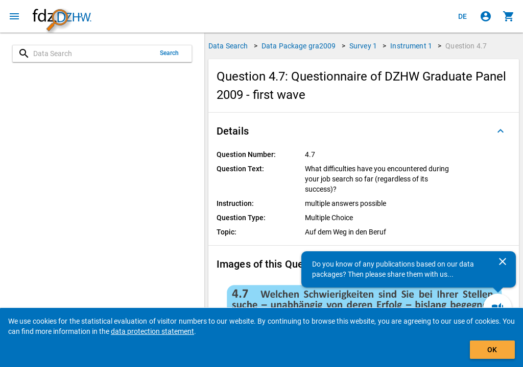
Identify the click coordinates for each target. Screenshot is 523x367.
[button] (364, 131)
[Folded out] (500, 131)
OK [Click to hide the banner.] (492, 350)
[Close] (502, 261)
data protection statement (152, 331)
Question (466, 46)
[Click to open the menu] (14, 16)
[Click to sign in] (486, 16)
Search (169, 53)
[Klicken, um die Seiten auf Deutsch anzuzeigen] (463, 16)
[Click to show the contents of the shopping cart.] (508, 16)
